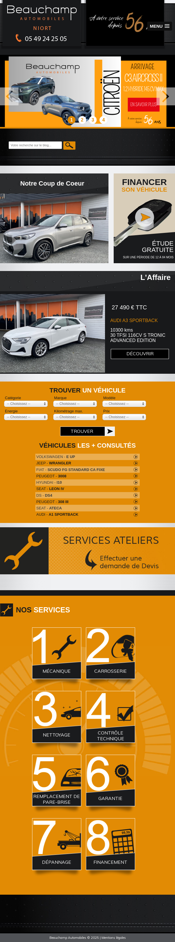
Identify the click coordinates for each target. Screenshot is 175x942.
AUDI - (57, 514)
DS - (44, 495)
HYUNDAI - (49, 482)
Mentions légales (114, 938)
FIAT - (70, 470)
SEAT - (50, 489)
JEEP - (53, 463)
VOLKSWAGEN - (55, 457)
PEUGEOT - (51, 476)
